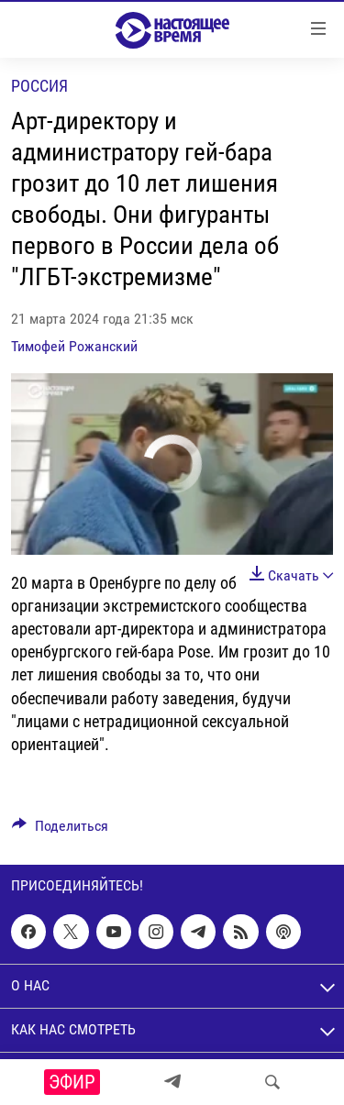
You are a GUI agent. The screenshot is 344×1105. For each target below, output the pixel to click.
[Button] (60, 830)
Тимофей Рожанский (74, 346)
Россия (39, 85)
